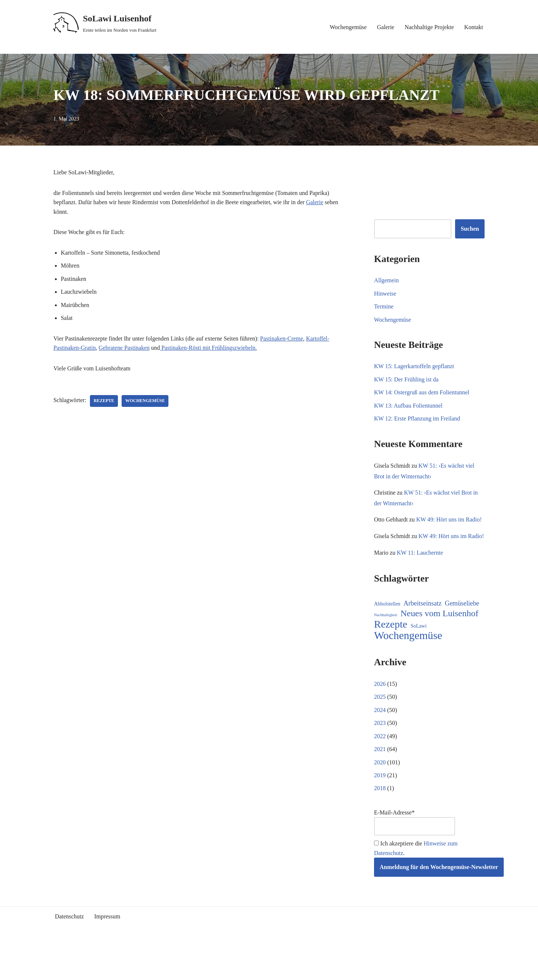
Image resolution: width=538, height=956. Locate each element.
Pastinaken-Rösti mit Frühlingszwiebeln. (210, 348)
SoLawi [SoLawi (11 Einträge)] (418, 638)
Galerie (385, 27)
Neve (59, 947)
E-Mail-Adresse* (414, 834)
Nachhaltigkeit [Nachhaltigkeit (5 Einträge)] (385, 626)
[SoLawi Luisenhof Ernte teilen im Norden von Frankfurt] (105, 23)
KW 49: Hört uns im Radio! (449, 520)
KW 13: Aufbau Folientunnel (408, 406)
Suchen (470, 229)
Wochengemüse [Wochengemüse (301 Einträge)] (408, 647)
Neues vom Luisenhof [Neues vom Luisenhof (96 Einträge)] (439, 624)
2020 (380, 774)
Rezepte (104, 401)
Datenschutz (69, 928)
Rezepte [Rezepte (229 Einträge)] (390, 636)
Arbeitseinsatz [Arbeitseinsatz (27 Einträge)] (422, 615)
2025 (380, 708)
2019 (380, 787)
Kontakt (473, 27)
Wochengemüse (347, 27)
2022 (380, 748)
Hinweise (385, 293)
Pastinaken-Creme (282, 339)
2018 (380, 800)
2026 (380, 695)
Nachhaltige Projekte (429, 27)
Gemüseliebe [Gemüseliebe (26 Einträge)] (462, 615)
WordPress (119, 947)
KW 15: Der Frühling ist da (406, 380)
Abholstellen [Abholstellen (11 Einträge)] (387, 615)
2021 (380, 761)
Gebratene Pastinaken (124, 348)
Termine (384, 307)
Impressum (107, 928)
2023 (380, 735)
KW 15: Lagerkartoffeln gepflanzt (414, 366)
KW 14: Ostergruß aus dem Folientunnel (422, 393)
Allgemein (386, 280)
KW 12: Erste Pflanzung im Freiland (417, 419)
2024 (380, 721)
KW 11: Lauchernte (420, 564)
